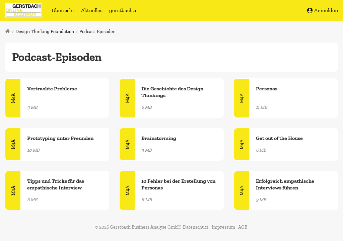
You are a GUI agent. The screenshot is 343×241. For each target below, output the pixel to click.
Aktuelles (91, 10)
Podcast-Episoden (97, 31)
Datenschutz (196, 227)
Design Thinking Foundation (44, 31)
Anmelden (322, 10)
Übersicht (63, 10)
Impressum (223, 227)
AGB (242, 227)
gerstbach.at (123, 10)
